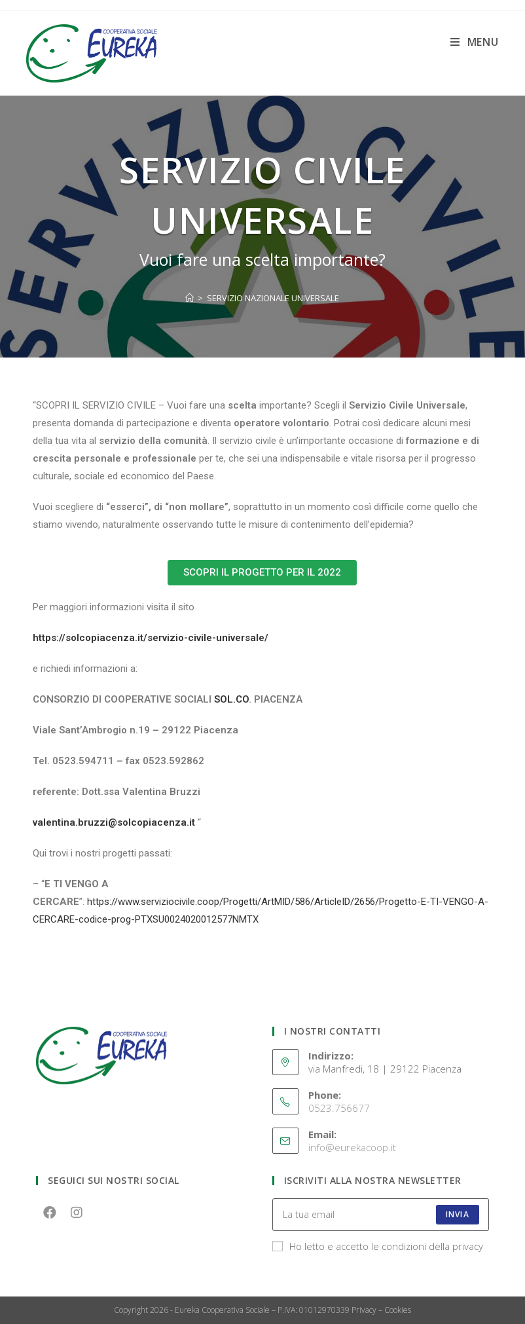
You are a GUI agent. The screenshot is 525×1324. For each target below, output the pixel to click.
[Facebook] (49, 1211)
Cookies (397, 1309)
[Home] (189, 298)
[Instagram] (76, 1211)
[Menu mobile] (474, 42)
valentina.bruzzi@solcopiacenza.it (114, 822)
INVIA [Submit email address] (457, 1214)
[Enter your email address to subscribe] (380, 1214)
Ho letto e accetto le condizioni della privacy (377, 1246)
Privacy (364, 1309)
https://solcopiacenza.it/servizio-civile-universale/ (150, 638)
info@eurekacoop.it (352, 1147)
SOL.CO (231, 699)
